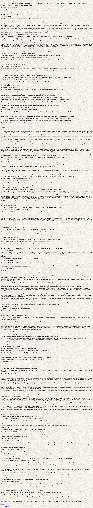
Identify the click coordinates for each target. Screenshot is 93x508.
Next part (2, 504)
